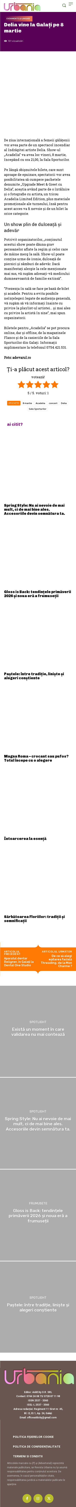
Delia (64, 403)
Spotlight (38, 1022)
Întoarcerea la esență (25, 838)
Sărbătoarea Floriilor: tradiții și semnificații (34, 919)
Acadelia (40, 403)
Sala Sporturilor (37, 408)
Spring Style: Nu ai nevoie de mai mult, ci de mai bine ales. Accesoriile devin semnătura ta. (34, 509)
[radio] (21, 385)
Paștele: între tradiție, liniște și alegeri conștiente (34, 676)
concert (53, 403)
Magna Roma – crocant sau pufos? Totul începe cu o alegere (36, 758)
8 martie (27, 403)
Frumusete (38, 1203)
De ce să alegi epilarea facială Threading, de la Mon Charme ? (56, 961)
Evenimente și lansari (18, 18)
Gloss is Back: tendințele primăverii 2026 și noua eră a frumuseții (37, 594)
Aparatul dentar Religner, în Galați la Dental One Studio (19, 962)
